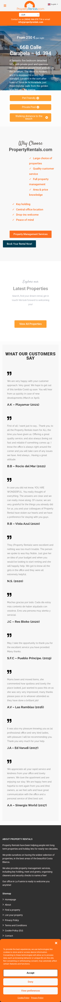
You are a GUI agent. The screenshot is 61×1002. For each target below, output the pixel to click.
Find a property (12, 910)
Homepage (10, 899)
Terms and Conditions (16, 925)
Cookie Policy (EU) (14, 930)
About (8, 904)
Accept (30, 972)
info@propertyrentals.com (30, 22)
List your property (14, 915)
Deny (30, 981)
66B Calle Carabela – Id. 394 (30, 50)
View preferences (30, 990)
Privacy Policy (37, 998)
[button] (56, 943)
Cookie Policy (23, 998)
